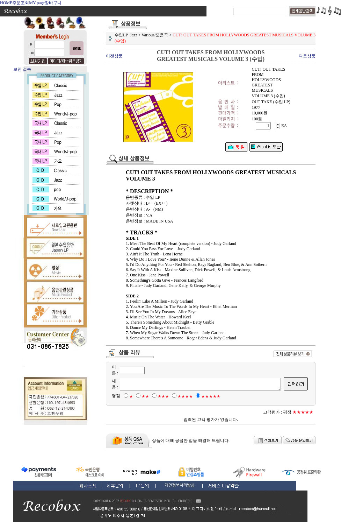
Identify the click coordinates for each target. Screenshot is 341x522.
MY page (37, 2)
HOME (6, 2)
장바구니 (53, 2)
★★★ (159, 396)
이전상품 (114, 56)
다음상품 (307, 56)
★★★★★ (207, 396)
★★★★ (181, 396)
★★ (141, 396)
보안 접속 (22, 69)
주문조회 (20, 2)
